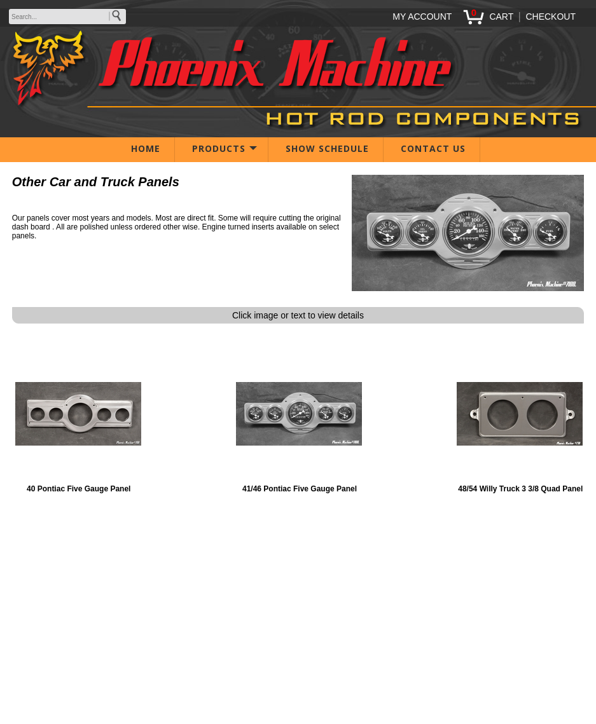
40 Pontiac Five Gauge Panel (78, 488)
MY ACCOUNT (422, 16)
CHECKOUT (550, 16)
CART (501, 16)
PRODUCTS (219, 148)
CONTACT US (433, 148)
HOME (145, 148)
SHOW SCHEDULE (327, 148)
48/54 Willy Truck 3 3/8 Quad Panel (520, 488)
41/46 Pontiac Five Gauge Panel (299, 488)
